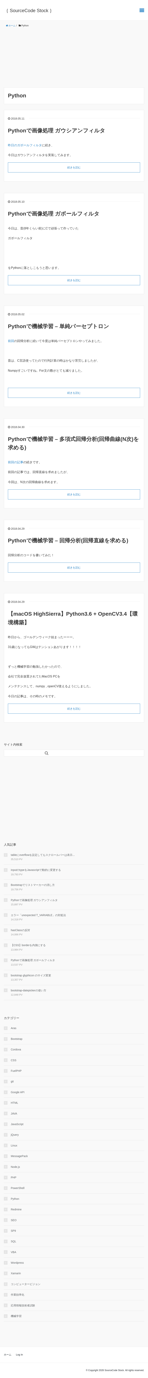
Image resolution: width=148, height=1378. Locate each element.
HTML (14, 1102)
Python (15, 1198)
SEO (14, 1220)
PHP (13, 1177)
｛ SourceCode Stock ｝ (29, 10)
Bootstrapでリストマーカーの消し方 (33, 884)
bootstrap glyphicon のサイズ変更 (31, 975)
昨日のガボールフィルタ (25, 145)
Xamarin (16, 1273)
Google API (17, 1092)
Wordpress (17, 1262)
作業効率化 (17, 1294)
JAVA (14, 1113)
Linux (14, 1145)
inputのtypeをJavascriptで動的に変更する (36, 869)
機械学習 (16, 1316)
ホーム (7, 1354)
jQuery (15, 1134)
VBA (13, 1252)
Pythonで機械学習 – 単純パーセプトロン (58, 326)
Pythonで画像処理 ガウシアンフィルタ (56, 131)
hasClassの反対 (20, 930)
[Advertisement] (74, 57)
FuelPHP (16, 1070)
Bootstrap (16, 1038)
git (12, 1081)
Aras (13, 1028)
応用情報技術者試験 (23, 1305)
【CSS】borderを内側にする (28, 945)
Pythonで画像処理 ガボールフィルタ (53, 214)
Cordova (16, 1049)
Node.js (15, 1166)
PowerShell (17, 1188)
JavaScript (17, 1124)
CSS (13, 1060)
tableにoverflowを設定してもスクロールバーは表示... (43, 854)
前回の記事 (15, 462)
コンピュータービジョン (25, 1284)
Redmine (16, 1209)
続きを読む (74, 167)
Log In (19, 1354)
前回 (11, 341)
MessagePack (19, 1156)
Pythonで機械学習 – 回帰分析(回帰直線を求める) (68, 541)
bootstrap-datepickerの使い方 (28, 990)
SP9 (13, 1230)
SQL (13, 1241)
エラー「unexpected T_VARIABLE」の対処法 (38, 915)
